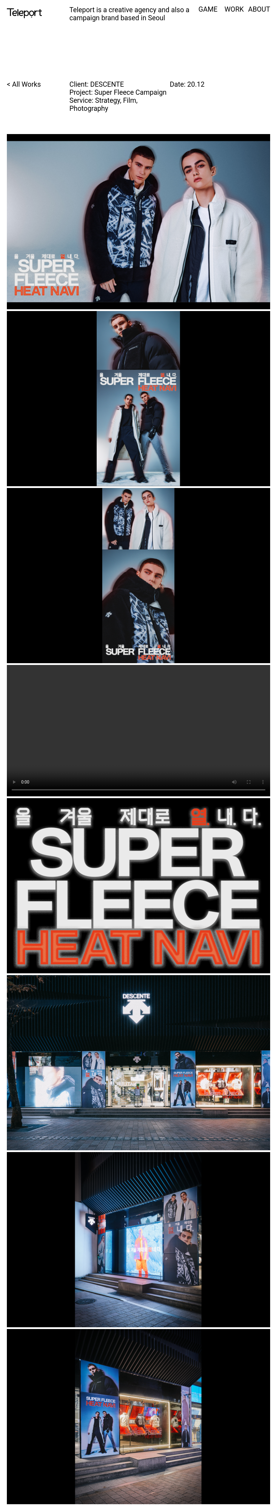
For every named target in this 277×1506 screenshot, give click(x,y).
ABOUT (259, 9)
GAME (208, 9)
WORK (234, 9)
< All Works (24, 84)
